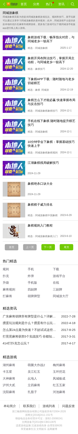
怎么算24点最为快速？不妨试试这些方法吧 (30, 330)
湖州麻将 (9, 365)
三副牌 (57, 289)
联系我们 (29, 406)
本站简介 (10, 406)
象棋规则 (53, 152)
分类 (36, 4)
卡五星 (7, 371)
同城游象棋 (41, 48)
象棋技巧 (40, 69)
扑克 (6, 276)
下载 (56, 269)
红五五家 (59, 385)
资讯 (61, 4)
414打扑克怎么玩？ (16, 343)
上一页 (30, 247)
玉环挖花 (59, 371)
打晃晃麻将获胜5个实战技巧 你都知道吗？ (30, 336)
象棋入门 (53, 236)
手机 (31, 269)
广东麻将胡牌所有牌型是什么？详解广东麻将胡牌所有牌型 (30, 316)
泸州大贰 (9, 385)
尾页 (66, 247)
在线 (56, 282)
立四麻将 (34, 385)
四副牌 (32, 289)
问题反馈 (68, 406)
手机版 (32, 282)
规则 (6, 269)
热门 (50, 4)
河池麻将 (59, 392)
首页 (24, 4)
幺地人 (32, 378)
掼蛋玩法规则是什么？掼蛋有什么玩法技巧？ (30, 323)
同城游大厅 (60, 296)
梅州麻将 (59, 365)
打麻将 (7, 296)
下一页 (48, 247)
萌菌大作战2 (36, 365)
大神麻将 (9, 378)
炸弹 (31, 276)
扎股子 (32, 392)
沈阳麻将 (9, 392)
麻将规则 (9, 289)
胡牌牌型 (34, 296)
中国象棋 (53, 215)
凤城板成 (59, 378)
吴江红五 (34, 371)
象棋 (37, 89)
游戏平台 (59, 276)
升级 (6, 282)
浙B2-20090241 (54, 418)
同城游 (45, 89)
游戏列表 (49, 406)
